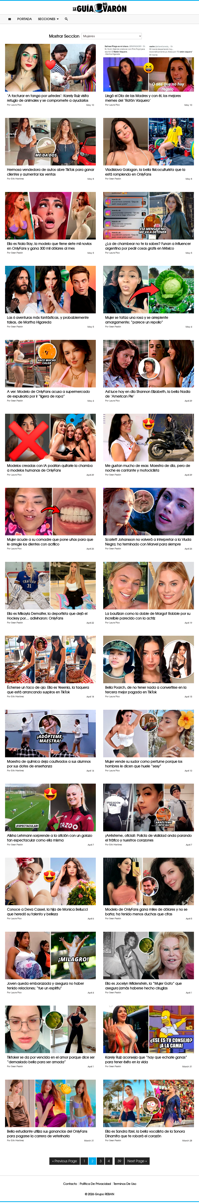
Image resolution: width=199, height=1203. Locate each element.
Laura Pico (16, 106)
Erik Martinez (17, 180)
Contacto (70, 1185)
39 (119, 1162)
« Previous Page (64, 1162)
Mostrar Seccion (64, 37)
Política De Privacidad (95, 1185)
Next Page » (137, 1162)
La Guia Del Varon (99, 8)
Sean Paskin (115, 180)
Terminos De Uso (124, 1185)
